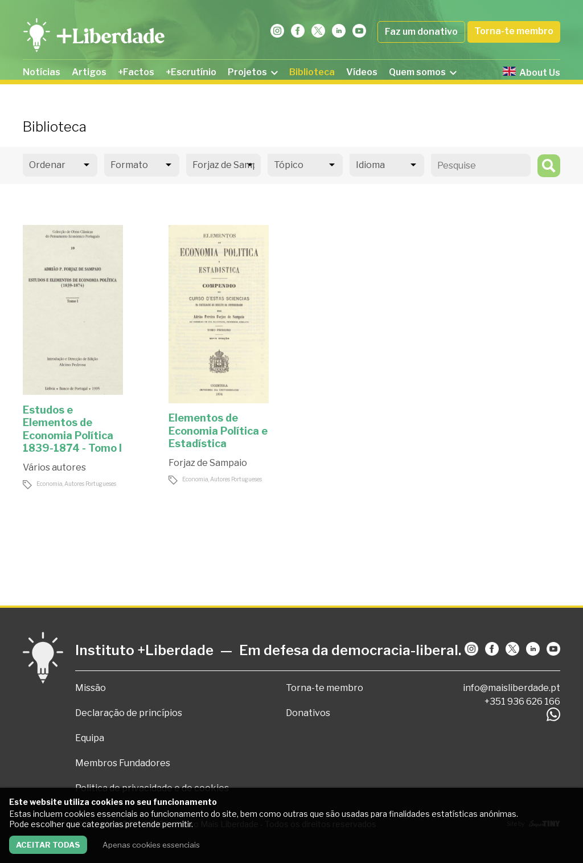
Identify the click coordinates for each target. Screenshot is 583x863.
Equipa (89, 738)
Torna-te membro (513, 31)
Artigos (89, 72)
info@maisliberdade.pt (511, 687)
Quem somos (423, 72)
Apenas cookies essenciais (151, 844)
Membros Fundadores (122, 763)
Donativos (308, 712)
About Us (531, 72)
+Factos (136, 72)
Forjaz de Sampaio (208, 462)
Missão (90, 687)
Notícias (41, 72)
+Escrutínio (191, 72)
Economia (49, 483)
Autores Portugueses (90, 483)
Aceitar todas (48, 844)
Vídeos (361, 72)
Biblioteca (312, 72)
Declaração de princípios (128, 712)
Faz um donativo (421, 31)
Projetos (253, 72)
